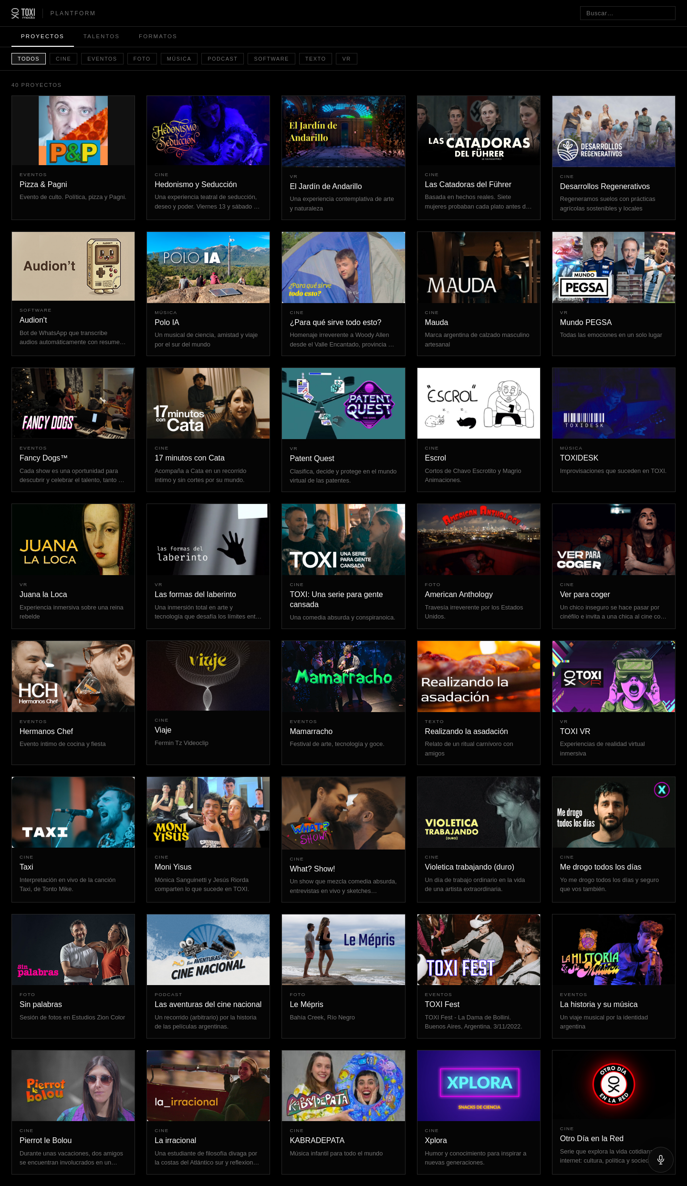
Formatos (158, 36)
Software (271, 59)
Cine (63, 59)
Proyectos (42, 36)
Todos (29, 59)
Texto (315, 59)
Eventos (102, 59)
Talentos (101, 36)
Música (179, 59)
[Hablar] (661, 1160)
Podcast (223, 59)
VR (346, 59)
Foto (142, 59)
